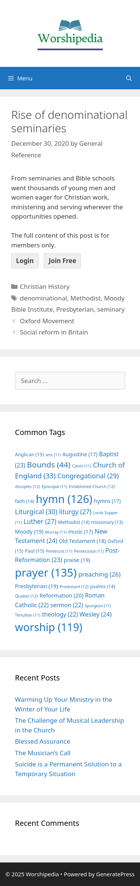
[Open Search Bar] (129, 78)
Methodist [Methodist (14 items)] (73, 522)
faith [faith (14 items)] (24, 501)
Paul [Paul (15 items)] (34, 550)
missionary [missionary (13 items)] (107, 522)
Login (25, 260)
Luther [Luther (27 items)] (40, 521)
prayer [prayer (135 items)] (46, 572)
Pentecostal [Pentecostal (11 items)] (89, 551)
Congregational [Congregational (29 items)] (88, 475)
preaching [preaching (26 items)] (99, 574)
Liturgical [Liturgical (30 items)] (36, 511)
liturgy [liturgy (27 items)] (75, 511)
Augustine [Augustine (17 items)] (79, 454)
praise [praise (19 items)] (77, 560)
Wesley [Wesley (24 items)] (96, 614)
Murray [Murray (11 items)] (56, 532)
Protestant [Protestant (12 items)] (74, 586)
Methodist (86, 298)
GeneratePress (115, 874)
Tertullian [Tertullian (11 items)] (27, 615)
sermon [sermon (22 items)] (66, 605)
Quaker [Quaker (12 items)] (26, 596)
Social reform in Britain (54, 332)
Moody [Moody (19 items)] (29, 531)
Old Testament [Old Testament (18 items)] (82, 540)
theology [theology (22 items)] (60, 614)
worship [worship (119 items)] (49, 627)
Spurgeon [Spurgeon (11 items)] (98, 605)
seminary (111, 309)
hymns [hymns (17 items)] (107, 500)
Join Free (62, 260)
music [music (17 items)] (80, 531)
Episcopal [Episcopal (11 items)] (55, 486)
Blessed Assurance (42, 741)
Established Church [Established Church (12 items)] (92, 486)
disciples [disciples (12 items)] (27, 486)
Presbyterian (75, 309)
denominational (43, 298)
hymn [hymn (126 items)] (64, 498)
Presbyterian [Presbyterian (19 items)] (36, 586)
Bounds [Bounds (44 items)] (48, 464)
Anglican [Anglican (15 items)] (29, 454)
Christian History (44, 286)
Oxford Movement (47, 321)
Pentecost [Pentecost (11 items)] (59, 551)
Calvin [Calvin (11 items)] (81, 466)
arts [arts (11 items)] (53, 454)
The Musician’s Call (43, 752)
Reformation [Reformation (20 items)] (62, 595)
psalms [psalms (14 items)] (102, 586)
